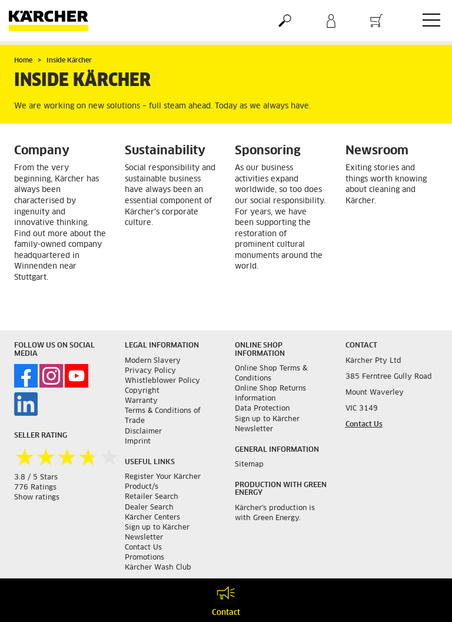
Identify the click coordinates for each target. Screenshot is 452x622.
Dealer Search (149, 507)
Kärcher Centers (152, 517)
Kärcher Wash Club (158, 567)
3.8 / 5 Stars (36, 477)
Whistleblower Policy (162, 381)
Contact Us (143, 547)
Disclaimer (143, 431)
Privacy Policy (150, 371)
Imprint (138, 441)
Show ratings (36, 497)
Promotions (144, 557)
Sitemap (249, 464)
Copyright (142, 391)
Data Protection (262, 408)
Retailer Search (151, 497)
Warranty (141, 401)
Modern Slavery (153, 361)
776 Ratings (35, 487)
